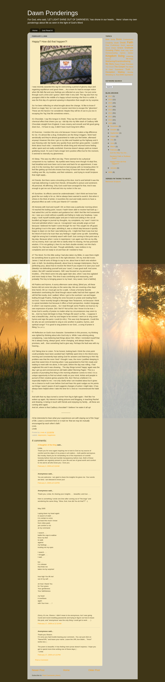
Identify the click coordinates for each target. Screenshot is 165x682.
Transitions (119, 69)
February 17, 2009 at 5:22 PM (49, 655)
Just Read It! (47, 30)
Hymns (123, 53)
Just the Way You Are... (119, 153)
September (114, 133)
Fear (107, 45)
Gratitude (129, 48)
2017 (110, 96)
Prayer (122, 64)
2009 (110, 123)
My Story (110, 64)
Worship (130, 72)
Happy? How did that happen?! (118, 163)
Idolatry (130, 53)
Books (119, 39)
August (113, 136)
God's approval (127, 45)
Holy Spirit (129, 50)
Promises (129, 64)
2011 (110, 117)
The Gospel (119, 66)
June (112, 143)
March (113, 146)
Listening (129, 56)
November (114, 126)
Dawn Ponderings (52, 13)
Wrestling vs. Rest (113, 75)
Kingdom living (115, 55)
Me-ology (129, 59)
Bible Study (110, 39)
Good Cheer (111, 48)
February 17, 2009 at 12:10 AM (49, 624)
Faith (130, 42)
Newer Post (38, 670)
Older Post (94, 670)
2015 (110, 103)
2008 (110, 172)
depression (42, 435)
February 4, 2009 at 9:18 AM (48, 466)
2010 (110, 120)
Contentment (128, 39)
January (113, 168)
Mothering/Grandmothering (118, 61)
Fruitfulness (115, 45)
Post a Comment (41, 660)
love (122, 74)
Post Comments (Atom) (51, 675)
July (112, 140)
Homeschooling (112, 53)
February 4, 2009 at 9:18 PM (49, 483)
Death (116, 43)
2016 (110, 100)
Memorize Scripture (113, 182)
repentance (128, 75)
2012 (110, 113)
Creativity (109, 43)
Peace (117, 64)
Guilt (122, 50)
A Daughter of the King (47, 445)
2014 (110, 106)
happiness (51, 435)
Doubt (123, 42)
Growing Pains (113, 50)
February (114, 150)
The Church (110, 67)
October (113, 130)
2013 (110, 110)
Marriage (108, 59)
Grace (120, 48)
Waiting (121, 72)
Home (34, 30)
